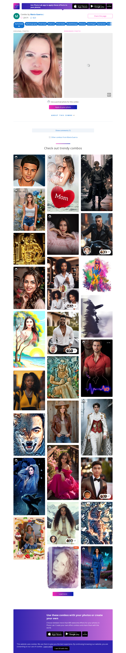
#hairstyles (60, 24)
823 (33, 17)
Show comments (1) (63, 130)
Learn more (48, 646)
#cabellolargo (72, 24)
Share (100, 16)
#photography (31, 24)
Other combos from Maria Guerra (63, 137)
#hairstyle (42, 24)
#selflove (110, 24)
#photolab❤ (19, 25)
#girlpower (101, 24)
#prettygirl (91, 24)
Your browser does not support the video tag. (88, 65)
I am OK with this (61, 648)
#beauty (82, 24)
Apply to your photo (63, 107)
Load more (63, 594)
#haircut (51, 24)
